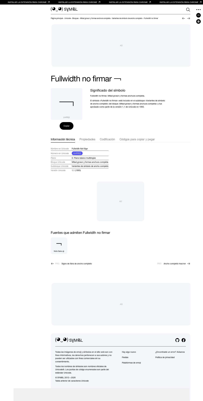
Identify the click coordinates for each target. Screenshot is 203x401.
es (199, 15)
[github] (177, 340)
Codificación (107, 139)
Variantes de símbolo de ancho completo (90, 166)
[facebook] (183, 340)
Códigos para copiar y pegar (137, 139)
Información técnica (63, 139)
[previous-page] (57, 18)
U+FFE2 (77, 153)
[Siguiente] (188, 18)
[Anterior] (183, 18)
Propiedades (87, 139)
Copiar (66, 126)
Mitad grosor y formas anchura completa (90, 162)
